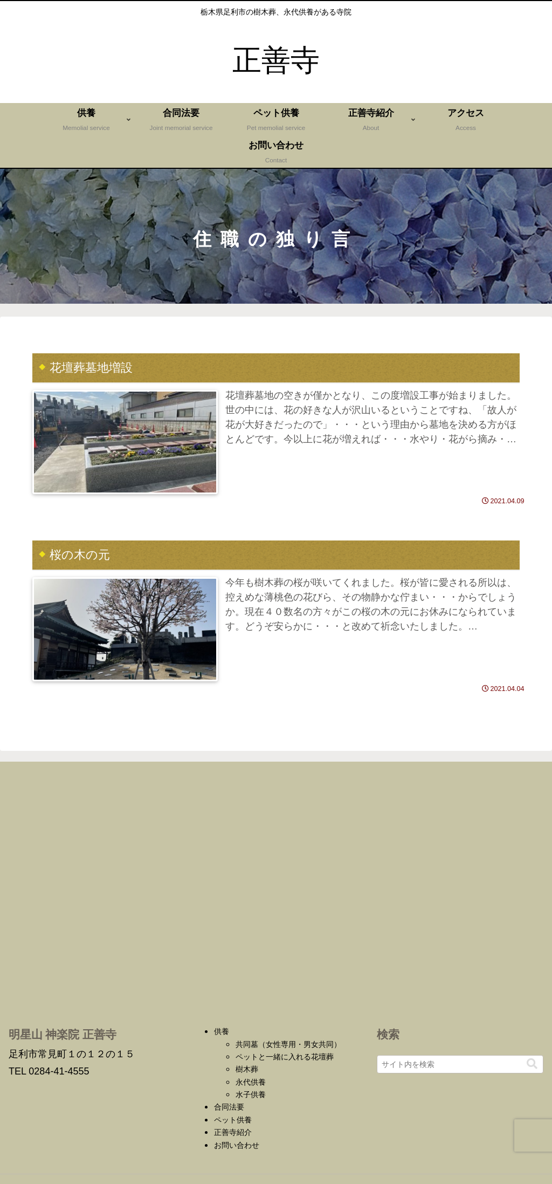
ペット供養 (233, 1119)
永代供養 (251, 1082)
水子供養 (251, 1094)
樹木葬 (247, 1069)
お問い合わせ (236, 1145)
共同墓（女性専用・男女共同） (288, 1044)
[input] (460, 1064)
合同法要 (229, 1107)
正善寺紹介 (233, 1132)
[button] (532, 1064)
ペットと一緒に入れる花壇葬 (285, 1056)
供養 (221, 1031)
